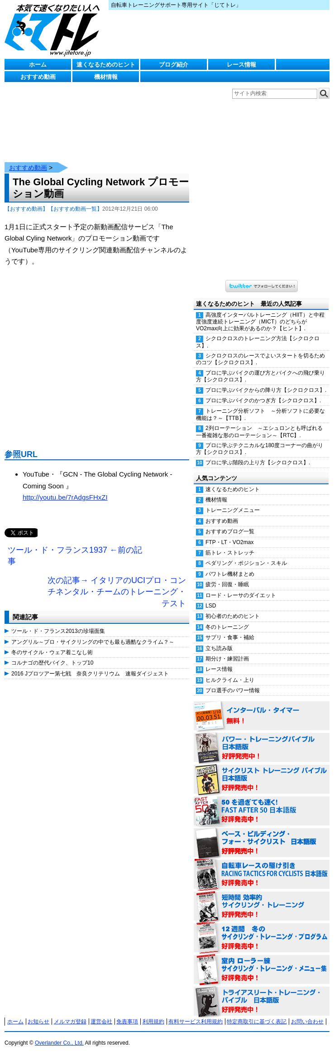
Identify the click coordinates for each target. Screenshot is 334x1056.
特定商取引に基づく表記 (256, 1012)
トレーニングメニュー (232, 501)
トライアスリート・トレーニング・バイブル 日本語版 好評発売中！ (261, 992)
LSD (210, 596)
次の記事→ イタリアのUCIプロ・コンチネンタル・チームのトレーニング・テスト (117, 583)
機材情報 (106, 76)
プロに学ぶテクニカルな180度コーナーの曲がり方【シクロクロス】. (259, 439)
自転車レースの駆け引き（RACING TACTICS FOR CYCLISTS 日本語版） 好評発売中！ (261, 866)
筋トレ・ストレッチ (229, 543)
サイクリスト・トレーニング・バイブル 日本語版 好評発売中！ (261, 770)
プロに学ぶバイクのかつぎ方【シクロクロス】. (263, 391)
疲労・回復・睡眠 (227, 575)
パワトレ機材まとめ (229, 565)
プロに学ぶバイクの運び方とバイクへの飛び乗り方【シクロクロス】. (260, 367)
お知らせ (38, 1012)
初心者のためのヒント (232, 607)
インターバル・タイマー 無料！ (261, 707)
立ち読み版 (219, 639)
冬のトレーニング (227, 618)
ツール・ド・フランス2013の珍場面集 (58, 622)
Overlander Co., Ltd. (59, 1034)
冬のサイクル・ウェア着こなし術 (52, 643)
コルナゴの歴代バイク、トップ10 (52, 654)
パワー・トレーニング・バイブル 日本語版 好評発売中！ (261, 739)
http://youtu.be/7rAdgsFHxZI (65, 488)
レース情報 (241, 64)
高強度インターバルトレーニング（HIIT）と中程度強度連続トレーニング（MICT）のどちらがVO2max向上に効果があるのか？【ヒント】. (260, 313)
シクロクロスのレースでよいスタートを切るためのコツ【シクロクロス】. (260, 350)
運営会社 (101, 1012)
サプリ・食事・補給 (229, 628)
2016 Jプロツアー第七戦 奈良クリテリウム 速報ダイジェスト (90, 664)
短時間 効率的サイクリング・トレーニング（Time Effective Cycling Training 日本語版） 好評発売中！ (261, 897)
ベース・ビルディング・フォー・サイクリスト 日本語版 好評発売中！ (261, 834)
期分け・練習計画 (227, 649)
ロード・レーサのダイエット (240, 586)
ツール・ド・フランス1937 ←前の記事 (75, 546)
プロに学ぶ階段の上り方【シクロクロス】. (257, 453)
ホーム (38, 64)
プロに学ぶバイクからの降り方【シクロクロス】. (265, 381)
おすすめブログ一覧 (229, 522)
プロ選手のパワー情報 (232, 681)
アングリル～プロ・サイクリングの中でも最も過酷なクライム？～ (92, 633)
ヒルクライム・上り (229, 671)
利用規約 (153, 1012)
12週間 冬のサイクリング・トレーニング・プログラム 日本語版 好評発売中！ (261, 929)
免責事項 (127, 1012)
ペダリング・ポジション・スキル (246, 554)
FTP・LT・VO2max (229, 533)
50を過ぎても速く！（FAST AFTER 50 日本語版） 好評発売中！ (261, 802)
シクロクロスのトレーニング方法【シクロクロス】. (258, 332)
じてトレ (54, 29)
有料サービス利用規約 (195, 1012)
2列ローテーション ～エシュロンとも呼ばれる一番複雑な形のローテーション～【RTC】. (259, 422)
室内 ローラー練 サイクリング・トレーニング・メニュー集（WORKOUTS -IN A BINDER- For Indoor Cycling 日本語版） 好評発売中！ (261, 961)
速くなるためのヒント (105, 64)
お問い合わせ (307, 1012)
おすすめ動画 (38, 76)
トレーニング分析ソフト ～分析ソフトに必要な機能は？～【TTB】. (260, 405)
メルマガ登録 (70, 1012)
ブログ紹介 (173, 64)
